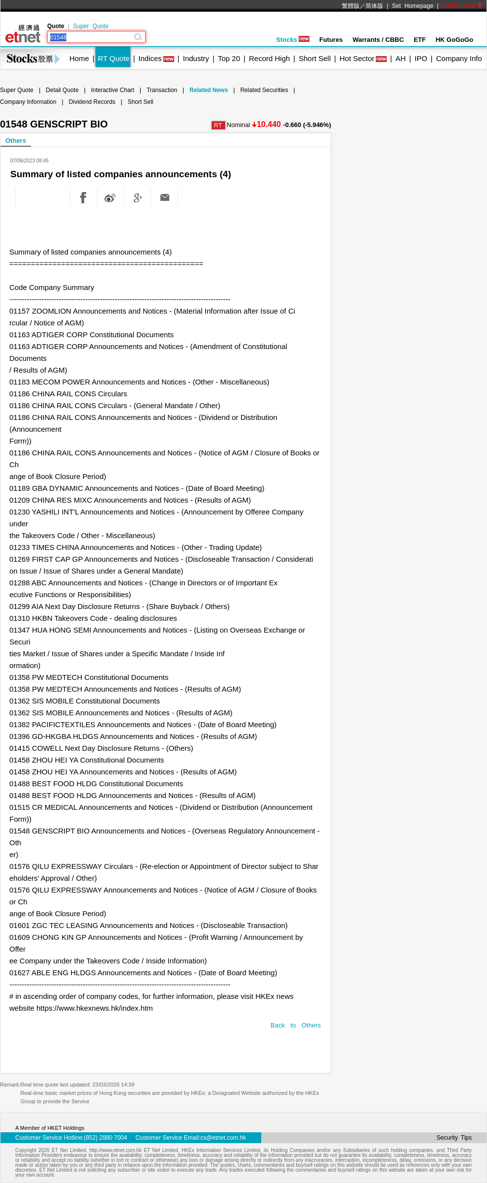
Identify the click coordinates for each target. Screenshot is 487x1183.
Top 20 (229, 58)
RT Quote (113, 58)
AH (401, 58)
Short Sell (315, 58)
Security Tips (454, 1137)
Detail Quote (62, 90)
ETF (420, 39)
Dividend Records (92, 101)
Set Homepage (412, 5)
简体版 (374, 5)
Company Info (459, 58)
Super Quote (90, 26)
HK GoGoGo (454, 39)
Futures (331, 39)
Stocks (292, 39)
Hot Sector (356, 58)
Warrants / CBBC (378, 39)
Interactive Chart (112, 90)
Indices (150, 58)
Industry (196, 58)
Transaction (162, 90)
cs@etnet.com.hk (223, 1137)
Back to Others (296, 1025)
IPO (421, 58)
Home (79, 58)
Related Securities (264, 90)
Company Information (28, 101)
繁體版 (351, 5)
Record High (269, 58)
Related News (208, 90)
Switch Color (462, 5)
